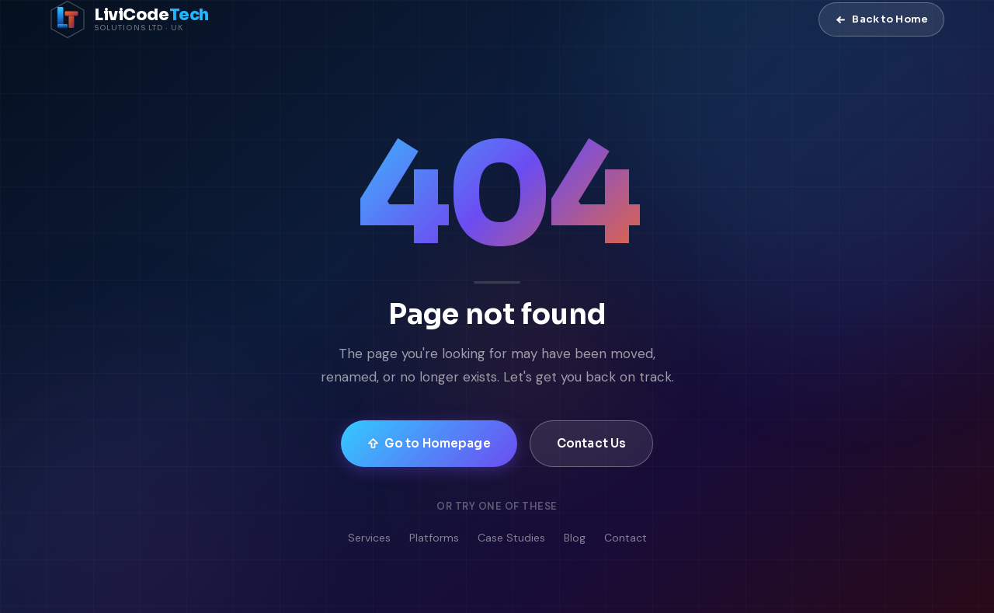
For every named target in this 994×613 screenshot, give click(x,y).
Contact (625, 538)
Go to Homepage (429, 443)
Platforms (434, 538)
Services (369, 538)
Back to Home (881, 19)
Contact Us (592, 443)
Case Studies (511, 538)
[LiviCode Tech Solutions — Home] (129, 19)
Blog (575, 538)
